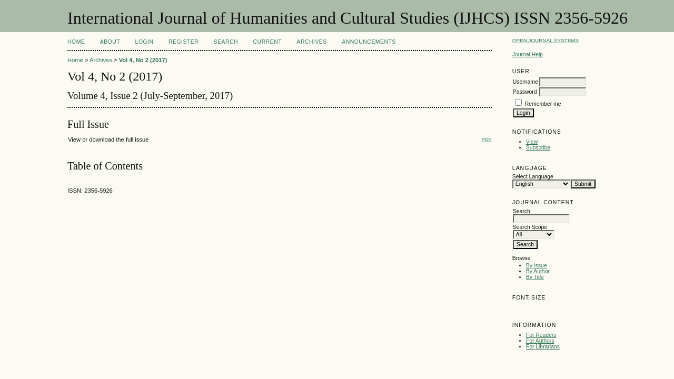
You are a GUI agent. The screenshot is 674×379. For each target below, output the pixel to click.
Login (144, 42)
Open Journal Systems (545, 40)
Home (76, 42)
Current (267, 42)
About (110, 42)
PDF (486, 139)
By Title (535, 277)
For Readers (541, 335)
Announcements (369, 42)
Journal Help (527, 54)
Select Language (532, 176)
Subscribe (538, 148)
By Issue (536, 265)
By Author (538, 271)
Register (183, 42)
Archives (311, 42)
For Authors (540, 341)
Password (525, 92)
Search (226, 42)
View (532, 142)
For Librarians (543, 347)
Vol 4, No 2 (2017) (143, 60)
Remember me (543, 104)
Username (525, 82)
